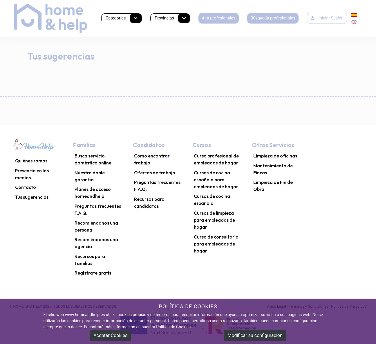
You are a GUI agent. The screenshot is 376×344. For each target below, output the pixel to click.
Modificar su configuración (254, 335)
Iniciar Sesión (327, 18)
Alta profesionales (218, 18)
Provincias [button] (172, 18)
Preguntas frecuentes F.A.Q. (98, 209)
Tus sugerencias (31, 197)
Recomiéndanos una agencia (96, 242)
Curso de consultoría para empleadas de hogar (216, 244)
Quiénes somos (31, 161)
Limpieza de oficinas (275, 156)
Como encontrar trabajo (152, 159)
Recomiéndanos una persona (96, 226)
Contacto (25, 187)
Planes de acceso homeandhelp (93, 192)
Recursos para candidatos (149, 202)
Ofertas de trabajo (154, 172)
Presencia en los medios (32, 174)
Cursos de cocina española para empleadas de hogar (216, 179)
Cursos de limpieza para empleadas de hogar (214, 220)
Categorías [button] (124, 18)
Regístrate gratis (93, 273)
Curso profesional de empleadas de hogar (216, 159)
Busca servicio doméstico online (93, 159)
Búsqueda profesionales (272, 18)
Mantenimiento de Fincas (273, 169)
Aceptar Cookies (110, 335)
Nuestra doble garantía (90, 176)
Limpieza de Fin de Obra (273, 185)
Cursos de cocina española (212, 199)
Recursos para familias (90, 259)
